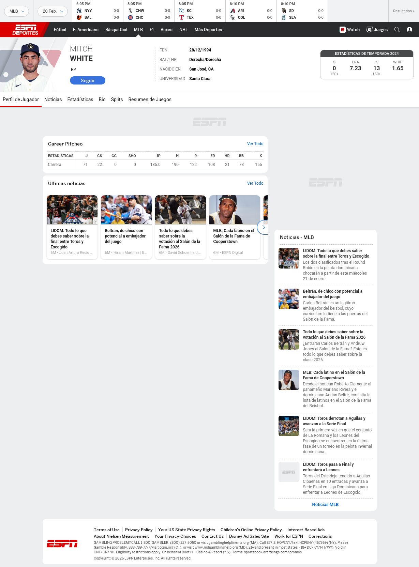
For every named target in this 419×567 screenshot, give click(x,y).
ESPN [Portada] (25, 29)
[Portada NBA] (116, 29)
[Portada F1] (152, 29)
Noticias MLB (325, 504)
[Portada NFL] (86, 29)
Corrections (320, 536)
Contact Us (212, 536)
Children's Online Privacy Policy (251, 529)
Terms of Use (107, 529)
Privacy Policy (139, 529)
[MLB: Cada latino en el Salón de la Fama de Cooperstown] (234, 227)
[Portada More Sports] (208, 29)
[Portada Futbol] (60, 29)
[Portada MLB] (138, 29)
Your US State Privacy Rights (186, 529)
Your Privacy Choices (175, 536)
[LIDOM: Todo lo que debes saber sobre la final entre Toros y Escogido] (72, 227)
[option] (72, 227)
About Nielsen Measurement (121, 536)
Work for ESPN (288, 536)
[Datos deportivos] (53, 11)
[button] (397, 29)
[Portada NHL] (183, 29)
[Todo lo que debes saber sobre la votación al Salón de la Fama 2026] (180, 227)
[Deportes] (16, 11)
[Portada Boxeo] (167, 29)
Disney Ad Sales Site (249, 536)
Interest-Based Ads (306, 529)
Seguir (88, 80)
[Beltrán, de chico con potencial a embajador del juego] (126, 227)
